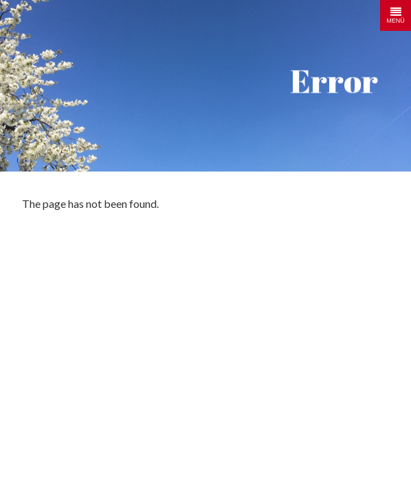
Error (334, 80)
